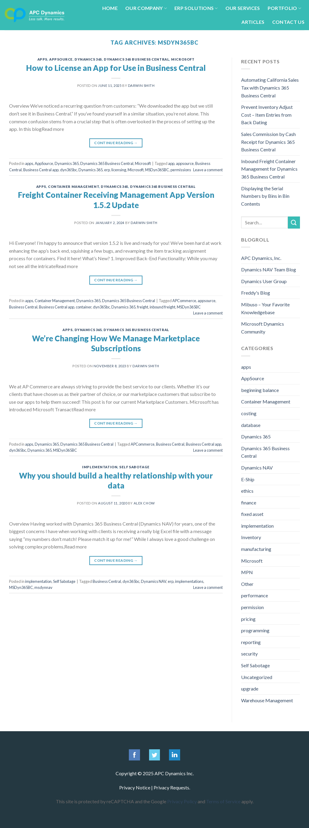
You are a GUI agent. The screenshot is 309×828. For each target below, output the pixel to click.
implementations (189, 581)
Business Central (23, 307)
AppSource (61, 59)
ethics (247, 491)
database (250, 425)
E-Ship (247, 479)
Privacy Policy (182, 801)
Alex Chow (144, 503)
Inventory (251, 537)
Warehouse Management (267, 700)
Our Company (146, 8)
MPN (247, 572)
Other (247, 584)
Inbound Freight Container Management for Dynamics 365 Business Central (269, 168)
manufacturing (256, 549)
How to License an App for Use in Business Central (116, 67)
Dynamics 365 (88, 59)
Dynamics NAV (153, 581)
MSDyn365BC (157, 169)
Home (110, 8)
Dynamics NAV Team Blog (268, 269)
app (171, 163)
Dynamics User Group (264, 281)
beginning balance (260, 390)
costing (248, 413)
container (83, 307)
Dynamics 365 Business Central (136, 59)
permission (252, 607)
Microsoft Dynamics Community (262, 327)
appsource (185, 163)
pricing (248, 619)
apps (42, 59)
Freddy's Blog (255, 292)
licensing (118, 169)
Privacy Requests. (172, 787)
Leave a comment (208, 169)
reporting (251, 642)
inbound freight (162, 307)
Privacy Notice (134, 787)
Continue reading (116, 143)
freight (142, 307)
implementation (99, 467)
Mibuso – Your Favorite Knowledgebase (265, 308)
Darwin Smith (141, 85)
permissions (180, 169)
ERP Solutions (196, 8)
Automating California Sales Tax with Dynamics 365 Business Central (270, 87)
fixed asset (252, 514)
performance (254, 595)
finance (248, 502)
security (249, 653)
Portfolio (284, 8)
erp (107, 169)
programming (255, 630)
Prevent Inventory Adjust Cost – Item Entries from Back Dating (267, 114)
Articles (253, 22)
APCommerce (184, 300)
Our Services (242, 8)
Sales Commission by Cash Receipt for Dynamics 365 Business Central (268, 141)
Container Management (73, 186)
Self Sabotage (134, 467)
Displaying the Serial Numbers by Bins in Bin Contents (265, 196)
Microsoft (182, 59)
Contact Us (288, 22)
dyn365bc (68, 169)
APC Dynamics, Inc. (261, 258)
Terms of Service (223, 801)
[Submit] (294, 222)
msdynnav (43, 587)
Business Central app (41, 169)
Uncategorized (256, 677)
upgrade (249, 688)
